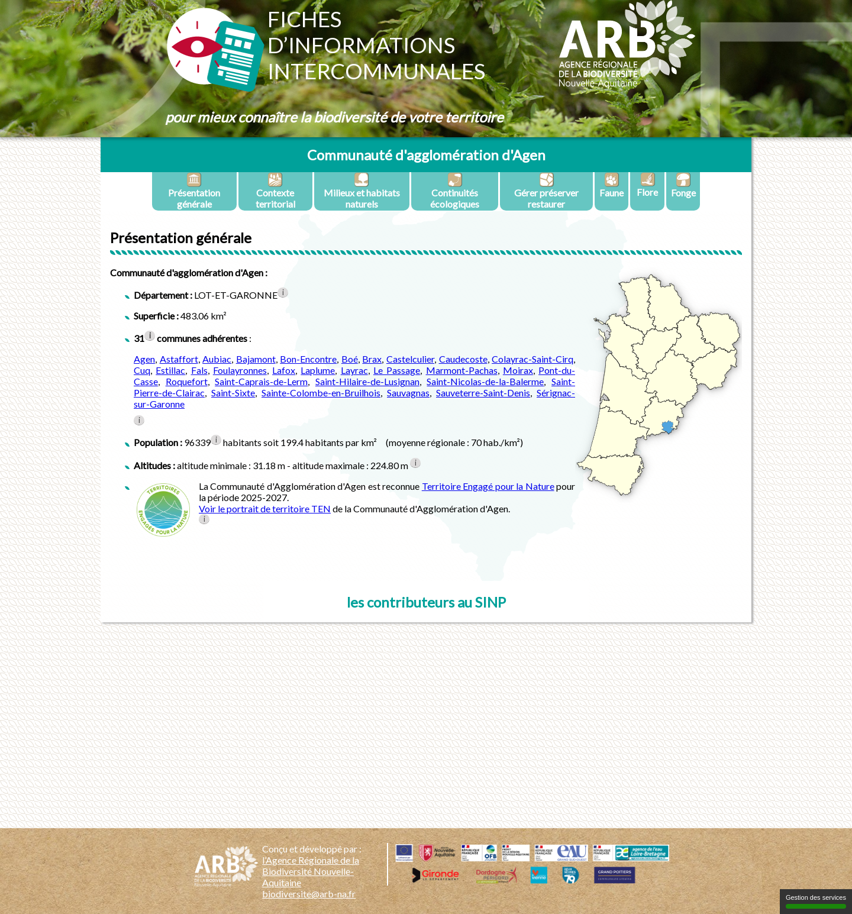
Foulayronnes (240, 370)
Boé (349, 358)
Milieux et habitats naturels (362, 190)
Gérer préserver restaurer (546, 190)
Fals (199, 370)
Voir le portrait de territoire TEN (265, 508)
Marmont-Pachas (462, 370)
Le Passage (396, 370)
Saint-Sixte (233, 392)
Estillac (170, 370)
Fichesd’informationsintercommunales (376, 45)
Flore (647, 185)
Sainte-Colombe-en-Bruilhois (321, 392)
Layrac (354, 370)
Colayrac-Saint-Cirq (532, 358)
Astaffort (179, 358)
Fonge (683, 185)
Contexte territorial (275, 190)
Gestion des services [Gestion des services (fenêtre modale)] (816, 901)
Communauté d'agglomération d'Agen (426, 154)
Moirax (518, 370)
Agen (144, 358)
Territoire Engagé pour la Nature (488, 486)
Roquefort (187, 381)
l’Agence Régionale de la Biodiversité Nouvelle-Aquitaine (310, 871)
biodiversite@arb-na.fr (309, 893)
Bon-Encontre (308, 358)
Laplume (318, 370)
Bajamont (256, 358)
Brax (372, 358)
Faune (611, 185)
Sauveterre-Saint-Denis (483, 392)
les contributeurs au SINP (426, 602)
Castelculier (410, 358)
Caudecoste (463, 358)
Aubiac (216, 358)
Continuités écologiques (454, 190)
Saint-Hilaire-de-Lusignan (367, 381)
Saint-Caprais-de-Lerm (261, 381)
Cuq (142, 370)
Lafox (283, 370)
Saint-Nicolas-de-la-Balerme (485, 381)
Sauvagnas (408, 392)
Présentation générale (194, 190)
